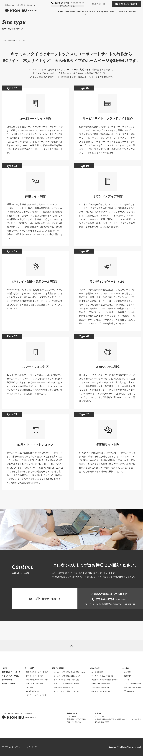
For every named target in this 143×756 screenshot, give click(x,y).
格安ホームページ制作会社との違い (104, 679)
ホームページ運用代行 (34, 683)
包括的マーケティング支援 (36, 695)
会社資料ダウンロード (102, 3)
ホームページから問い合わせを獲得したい (70, 672)
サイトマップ (32, 747)
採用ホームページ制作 (34, 676)
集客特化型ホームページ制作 (37, 672)
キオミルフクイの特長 (10, 676)
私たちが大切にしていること (102, 691)
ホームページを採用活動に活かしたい (68, 676)
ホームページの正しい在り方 (102, 676)
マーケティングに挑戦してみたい (66, 691)
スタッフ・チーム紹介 (132, 683)
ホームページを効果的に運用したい (67, 679)
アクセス (127, 679)
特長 (114, 11)
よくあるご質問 (97, 672)
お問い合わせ (7, 679)
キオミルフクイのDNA (132, 687)
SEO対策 (29, 687)
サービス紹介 (72, 11)
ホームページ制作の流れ (100, 687)
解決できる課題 (105, 11)
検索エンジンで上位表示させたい (66, 683)
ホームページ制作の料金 (100, 683)
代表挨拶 (127, 676)
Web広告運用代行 (33, 691)
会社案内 (135, 11)
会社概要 (127, 672)
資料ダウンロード (8, 683)
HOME (62, 11)
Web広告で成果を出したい (64, 687)
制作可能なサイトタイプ (88, 11)
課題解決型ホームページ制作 (37, 679)
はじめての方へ (124, 11)
